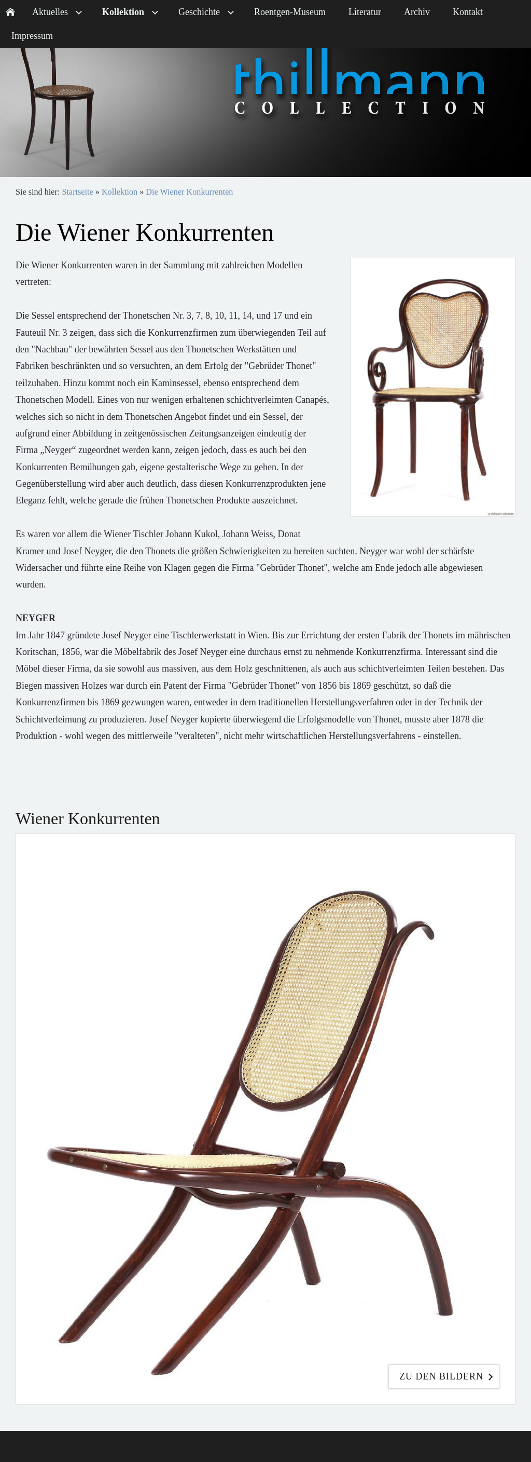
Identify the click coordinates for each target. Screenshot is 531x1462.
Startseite (77, 192)
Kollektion (119, 192)
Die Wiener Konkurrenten (189, 192)
